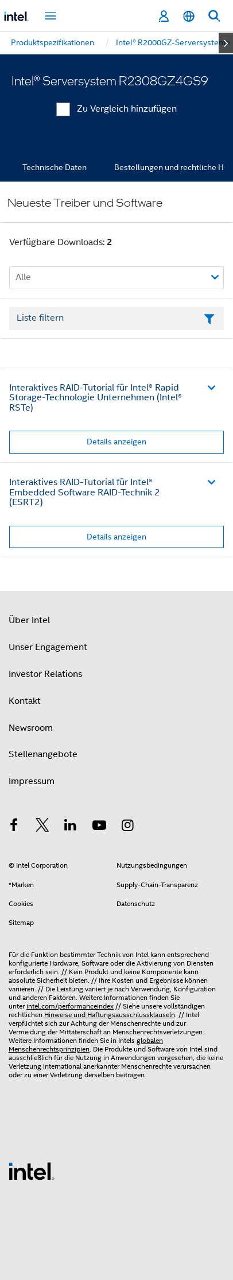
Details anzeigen (116, 441)
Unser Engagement (48, 647)
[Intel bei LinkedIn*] (70, 827)
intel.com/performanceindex (70, 1006)
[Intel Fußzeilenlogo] (32, 1170)
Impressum (32, 781)
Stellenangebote (43, 754)
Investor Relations (45, 674)
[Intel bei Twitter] (42, 827)
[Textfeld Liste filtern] (116, 318)
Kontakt (25, 701)
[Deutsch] (188, 16)
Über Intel (29, 620)
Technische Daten (54, 167)
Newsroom (31, 728)
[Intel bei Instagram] (127, 827)
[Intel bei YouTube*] (99, 827)
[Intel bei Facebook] (14, 827)
